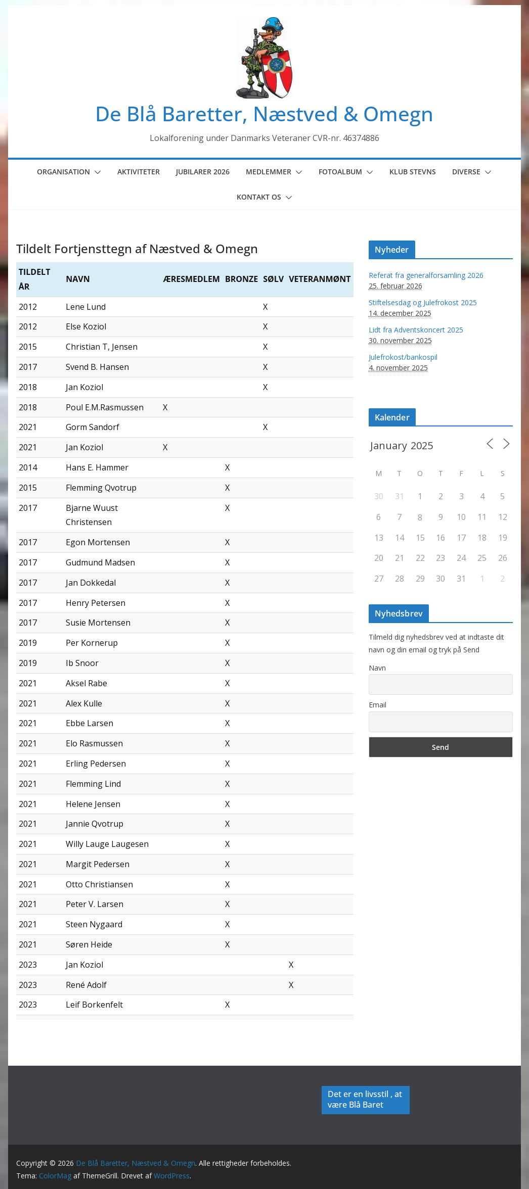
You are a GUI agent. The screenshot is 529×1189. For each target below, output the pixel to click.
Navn (377, 668)
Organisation (63, 171)
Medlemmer (268, 171)
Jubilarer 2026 (203, 171)
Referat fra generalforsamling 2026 (426, 275)
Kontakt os (259, 197)
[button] (95, 172)
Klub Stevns (412, 171)
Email (377, 704)
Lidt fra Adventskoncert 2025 (416, 330)
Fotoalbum (340, 171)
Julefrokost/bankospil (403, 357)
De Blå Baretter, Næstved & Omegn (264, 113)
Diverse (466, 171)
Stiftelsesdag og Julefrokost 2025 (423, 302)
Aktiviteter (138, 171)
